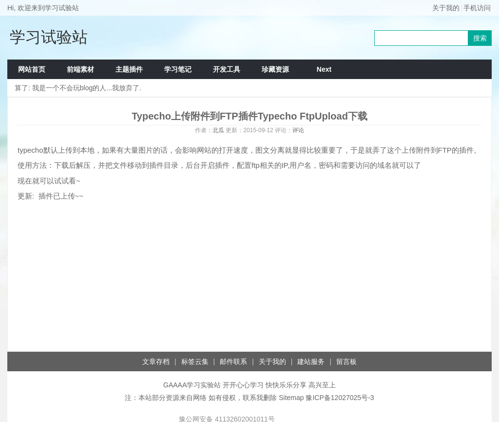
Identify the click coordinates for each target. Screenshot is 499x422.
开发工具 (226, 69)
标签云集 (195, 361)
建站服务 (311, 361)
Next (324, 69)
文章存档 (156, 361)
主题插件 (129, 69)
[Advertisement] (249, 273)
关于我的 (446, 8)
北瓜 (218, 130)
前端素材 (80, 69)
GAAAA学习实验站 (192, 385)
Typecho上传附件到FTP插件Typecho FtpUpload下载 (249, 116)
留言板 (346, 361)
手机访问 (477, 8)
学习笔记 (178, 69)
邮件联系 (233, 361)
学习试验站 (49, 37)
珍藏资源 (275, 69)
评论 (298, 130)
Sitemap (291, 398)
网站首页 (31, 69)
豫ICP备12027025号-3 (340, 398)
